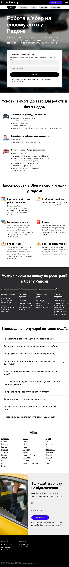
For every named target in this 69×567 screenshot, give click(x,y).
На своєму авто (55, 7)
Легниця (4, 452)
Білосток (49, 444)
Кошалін (26, 458)
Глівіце (48, 463)
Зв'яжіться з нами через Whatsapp (24, 545)
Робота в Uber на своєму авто (6, 551)
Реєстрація (43, 7)
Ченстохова (50, 450)
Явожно (49, 458)
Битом (4, 466)
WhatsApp (63, 254)
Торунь (48, 439)
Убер (33, 7)
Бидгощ (26, 450)
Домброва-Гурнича (31, 463)
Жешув (4, 458)
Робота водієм (23, 7)
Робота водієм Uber (7, 544)
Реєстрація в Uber (6, 547)
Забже (48, 460)
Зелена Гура (50, 447)
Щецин (26, 447)
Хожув (26, 460)
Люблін (26, 444)
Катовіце (4, 463)
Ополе (25, 452)
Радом (4, 455)
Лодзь (25, 441)
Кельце (49, 441)
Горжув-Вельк (29, 455)
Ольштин (49, 452)
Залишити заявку (56, 2)
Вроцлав (4, 450)
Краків (4, 441)
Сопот (25, 439)
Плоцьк (49, 455)
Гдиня (3, 460)
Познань (4, 444)
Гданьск (4, 447)
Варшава (5, 439)
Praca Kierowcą (9, 2)
